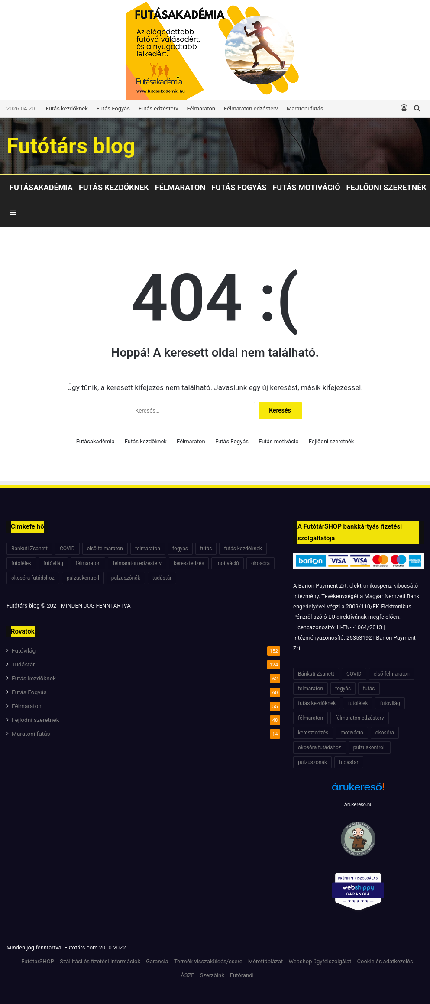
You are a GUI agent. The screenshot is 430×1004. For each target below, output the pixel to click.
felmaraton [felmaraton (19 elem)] (147, 549)
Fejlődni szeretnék (386, 187)
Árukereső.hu (358, 804)
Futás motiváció (306, 187)
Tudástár (23, 664)
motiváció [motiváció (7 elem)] (227, 563)
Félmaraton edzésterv (251, 108)
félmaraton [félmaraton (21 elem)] (87, 563)
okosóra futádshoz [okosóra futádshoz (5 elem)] (33, 578)
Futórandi (242, 975)
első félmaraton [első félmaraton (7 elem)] (105, 549)
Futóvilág (24, 650)
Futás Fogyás (113, 108)
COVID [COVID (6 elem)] (67, 549)
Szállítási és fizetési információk (100, 961)
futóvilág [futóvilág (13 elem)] (53, 563)
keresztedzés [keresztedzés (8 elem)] (189, 563)
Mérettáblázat (265, 961)
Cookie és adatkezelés (385, 961)
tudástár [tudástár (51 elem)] (162, 578)
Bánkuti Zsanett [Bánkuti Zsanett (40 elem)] (29, 549)
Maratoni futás (305, 108)
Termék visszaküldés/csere (208, 961)
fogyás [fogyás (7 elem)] (180, 549)
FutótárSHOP (37, 961)
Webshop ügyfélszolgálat (319, 961)
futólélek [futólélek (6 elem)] (21, 563)
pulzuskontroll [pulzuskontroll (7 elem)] (83, 578)
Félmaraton (201, 108)
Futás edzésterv (158, 108)
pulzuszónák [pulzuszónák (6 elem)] (125, 578)
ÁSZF (187, 975)
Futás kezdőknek (67, 108)
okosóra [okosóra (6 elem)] (260, 563)
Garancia (157, 961)
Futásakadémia (41, 187)
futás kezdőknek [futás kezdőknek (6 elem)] (243, 549)
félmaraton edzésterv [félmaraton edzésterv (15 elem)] (137, 563)
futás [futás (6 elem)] (206, 549)
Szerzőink (212, 975)
